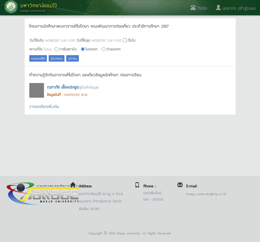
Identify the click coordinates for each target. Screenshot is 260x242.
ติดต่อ (199, 7)
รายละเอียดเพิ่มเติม (44, 106)
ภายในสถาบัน (68, 49)
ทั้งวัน (131, 40)
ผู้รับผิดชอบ (56, 58)
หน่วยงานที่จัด (38, 58)
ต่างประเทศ (113, 49)
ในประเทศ (91, 49)
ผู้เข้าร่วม (72, 58)
